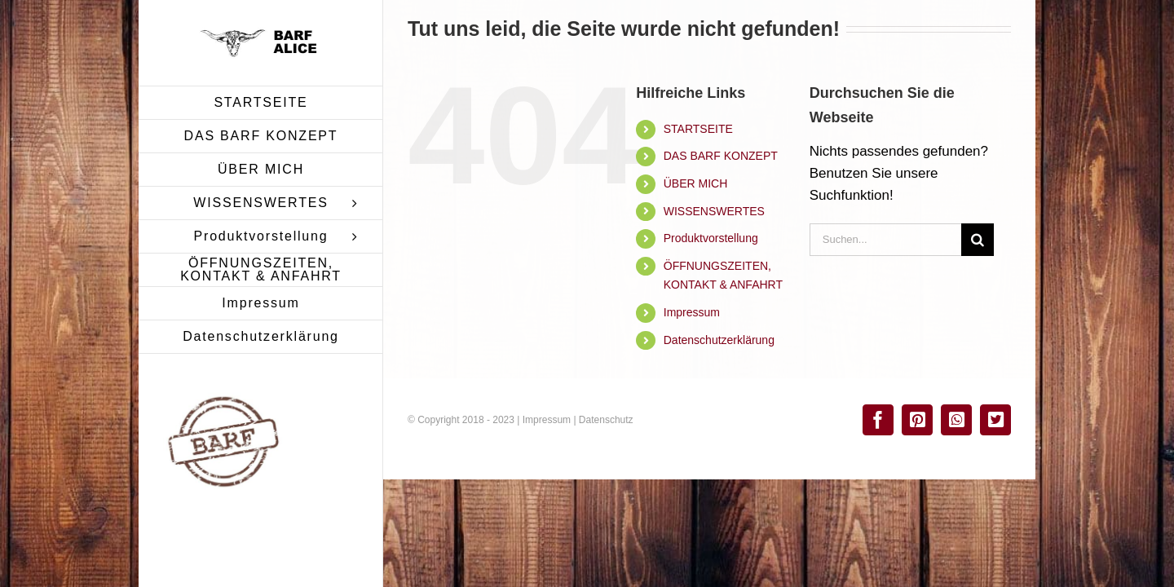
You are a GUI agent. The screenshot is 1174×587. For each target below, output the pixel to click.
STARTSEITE (698, 128)
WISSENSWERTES (714, 211)
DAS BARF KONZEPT (721, 155)
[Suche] (977, 239)
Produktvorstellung (711, 238)
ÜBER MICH (696, 183)
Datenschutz (606, 420)
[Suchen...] (886, 239)
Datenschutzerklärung (719, 339)
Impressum (692, 312)
